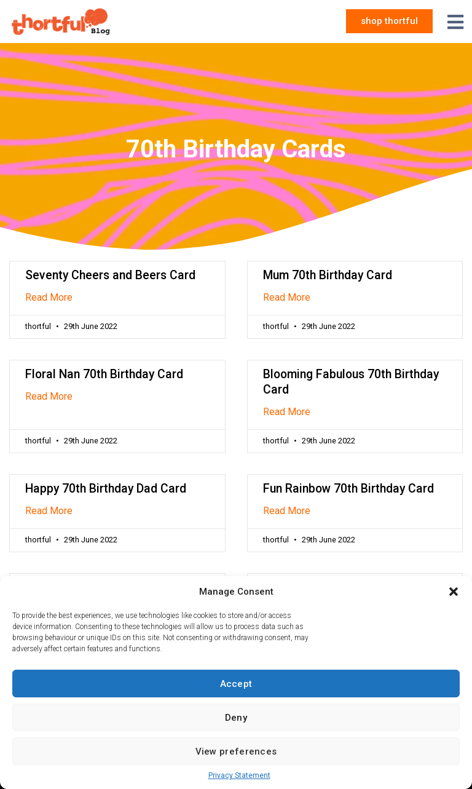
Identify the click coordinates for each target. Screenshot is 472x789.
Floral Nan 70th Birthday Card (104, 374)
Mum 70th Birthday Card (327, 275)
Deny (236, 717)
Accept (236, 683)
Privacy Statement (239, 775)
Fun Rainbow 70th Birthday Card (348, 489)
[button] (453, 591)
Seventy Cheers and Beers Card (110, 275)
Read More (49, 297)
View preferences (236, 751)
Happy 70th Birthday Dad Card (105, 489)
